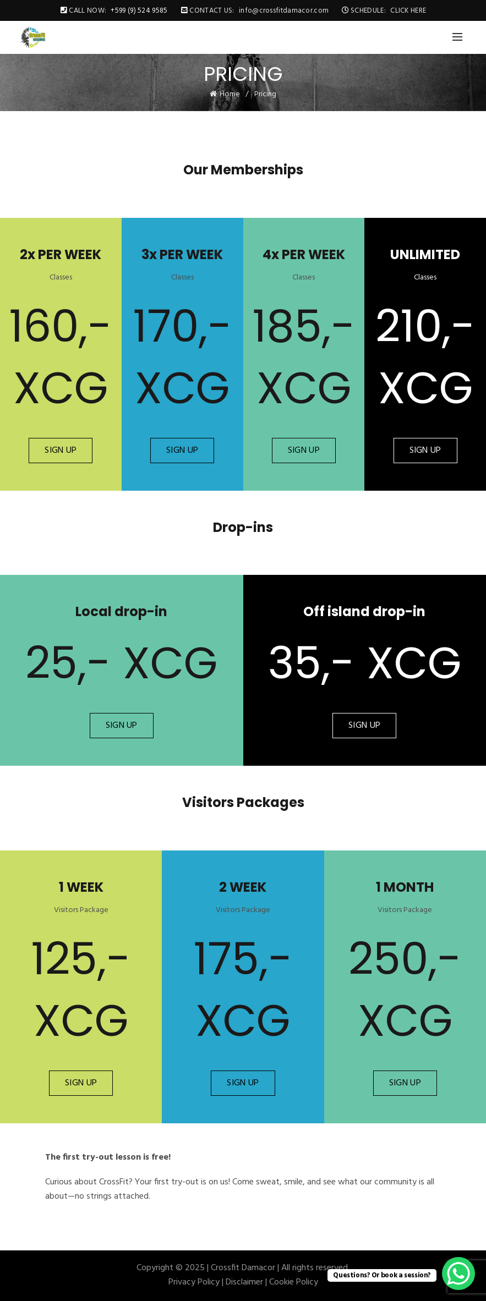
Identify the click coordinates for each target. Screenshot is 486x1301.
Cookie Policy (293, 1282)
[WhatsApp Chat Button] (458, 1273)
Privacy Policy (194, 1282)
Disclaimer (244, 1282)
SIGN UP (61, 450)
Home (230, 94)
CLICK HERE (408, 11)
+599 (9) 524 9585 (139, 11)
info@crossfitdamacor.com (284, 11)
